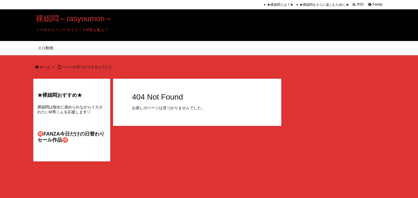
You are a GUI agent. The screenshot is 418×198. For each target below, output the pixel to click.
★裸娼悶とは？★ (280, 5)
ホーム (45, 67)
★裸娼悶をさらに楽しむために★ (324, 5)
